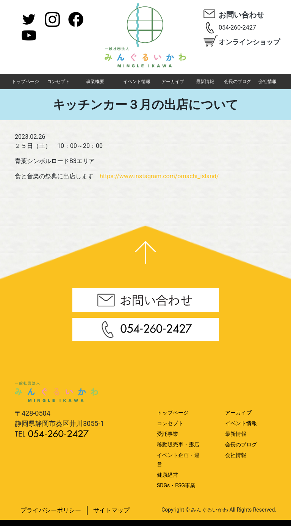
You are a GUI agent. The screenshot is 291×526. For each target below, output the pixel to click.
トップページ (25, 81)
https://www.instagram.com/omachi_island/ (159, 176)
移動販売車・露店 (178, 444)
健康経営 (167, 475)
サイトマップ (111, 510)
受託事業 (167, 434)
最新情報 (205, 81)
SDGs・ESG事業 (176, 485)
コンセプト (58, 81)
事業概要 (95, 81)
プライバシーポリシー (50, 510)
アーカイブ (172, 81)
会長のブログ (237, 81)
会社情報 (267, 81)
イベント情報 (136, 81)
